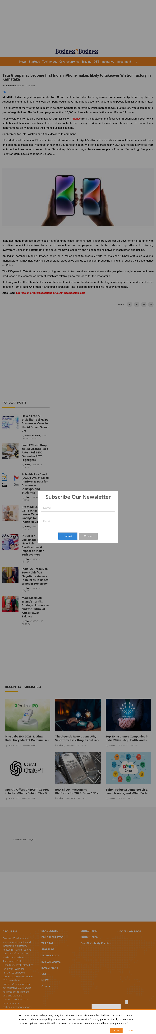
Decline (130, 1030)
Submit (68, 536)
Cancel (88, 536)
